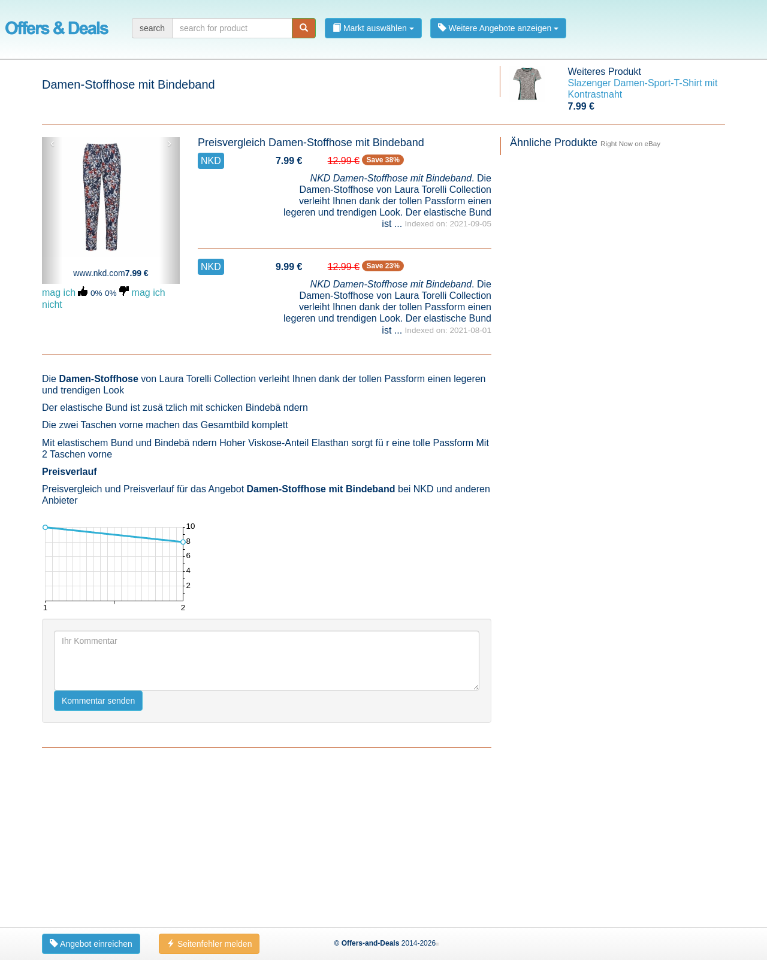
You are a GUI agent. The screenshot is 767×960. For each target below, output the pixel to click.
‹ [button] (52, 143)
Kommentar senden (98, 700)
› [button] (169, 143)
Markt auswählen (373, 28)
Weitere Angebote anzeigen (498, 28)
